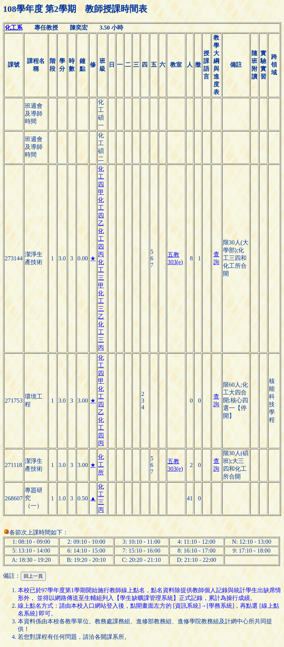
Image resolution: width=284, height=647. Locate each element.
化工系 (14, 27)
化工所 (101, 465)
